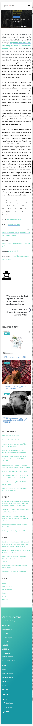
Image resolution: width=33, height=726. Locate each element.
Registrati (5, 593)
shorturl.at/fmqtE (14, 225)
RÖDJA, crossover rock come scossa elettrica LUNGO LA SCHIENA (15, 420)
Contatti (5, 599)
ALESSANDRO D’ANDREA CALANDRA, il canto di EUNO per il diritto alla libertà (15, 477)
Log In (4, 596)
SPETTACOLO (7, 629)
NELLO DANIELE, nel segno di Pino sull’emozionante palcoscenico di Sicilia (14, 451)
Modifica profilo (7, 589)
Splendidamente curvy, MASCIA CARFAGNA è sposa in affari (16, 483)
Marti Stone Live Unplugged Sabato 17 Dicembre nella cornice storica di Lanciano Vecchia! (15, 518)
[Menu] (29, 5)
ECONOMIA (8, 653)
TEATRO (6, 641)
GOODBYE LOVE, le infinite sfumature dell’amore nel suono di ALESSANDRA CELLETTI (14, 459)
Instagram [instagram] (7, 707)
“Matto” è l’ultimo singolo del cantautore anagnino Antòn (16, 312)
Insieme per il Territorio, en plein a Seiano (14, 531)
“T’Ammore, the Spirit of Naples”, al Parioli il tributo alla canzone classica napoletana (17, 300)
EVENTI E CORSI (7, 657)
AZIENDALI (6, 649)
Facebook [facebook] (7, 703)
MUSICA (16, 17)
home (4, 583)
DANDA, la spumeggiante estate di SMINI (14, 387)
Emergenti (8, 638)
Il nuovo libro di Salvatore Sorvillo (12, 440)
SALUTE (5, 645)
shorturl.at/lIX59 (14, 251)
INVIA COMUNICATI (8, 661)
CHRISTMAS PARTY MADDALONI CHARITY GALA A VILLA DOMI (16, 511)
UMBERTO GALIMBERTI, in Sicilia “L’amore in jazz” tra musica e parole (16, 445)
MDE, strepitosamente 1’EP (15, 357)
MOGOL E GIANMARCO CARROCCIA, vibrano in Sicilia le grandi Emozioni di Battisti (16, 466)
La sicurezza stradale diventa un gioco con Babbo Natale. (14, 526)
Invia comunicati (7, 586)
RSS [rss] (5, 711)
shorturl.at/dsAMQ (14, 220)
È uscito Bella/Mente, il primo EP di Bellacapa (16, 21)
